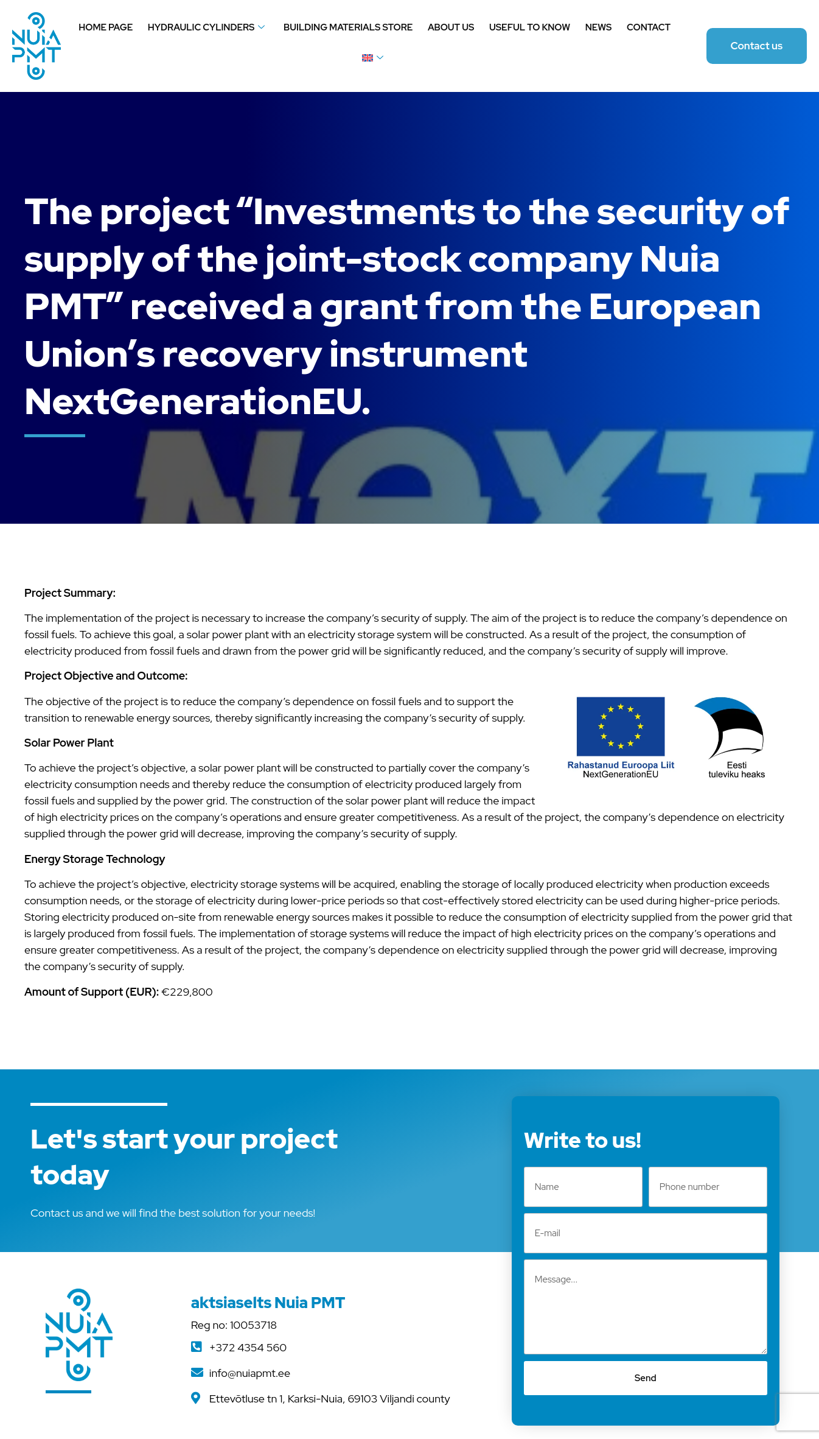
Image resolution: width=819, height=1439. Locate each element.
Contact (647, 27)
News (598, 27)
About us (451, 27)
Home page (107, 27)
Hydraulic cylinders (207, 28)
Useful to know (529, 27)
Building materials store (348, 27)
